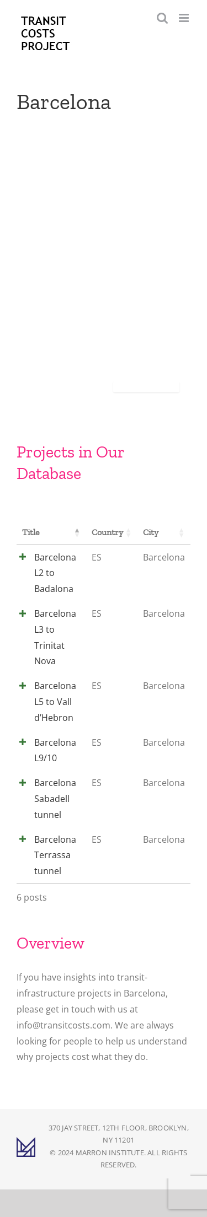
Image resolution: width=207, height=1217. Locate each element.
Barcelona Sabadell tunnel (55, 799)
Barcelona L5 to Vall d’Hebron (55, 702)
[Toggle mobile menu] (184, 18)
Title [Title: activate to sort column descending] (31, 532)
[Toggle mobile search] (162, 18)
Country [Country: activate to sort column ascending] (107, 532)
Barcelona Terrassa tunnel (55, 855)
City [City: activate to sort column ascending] (150, 532)
